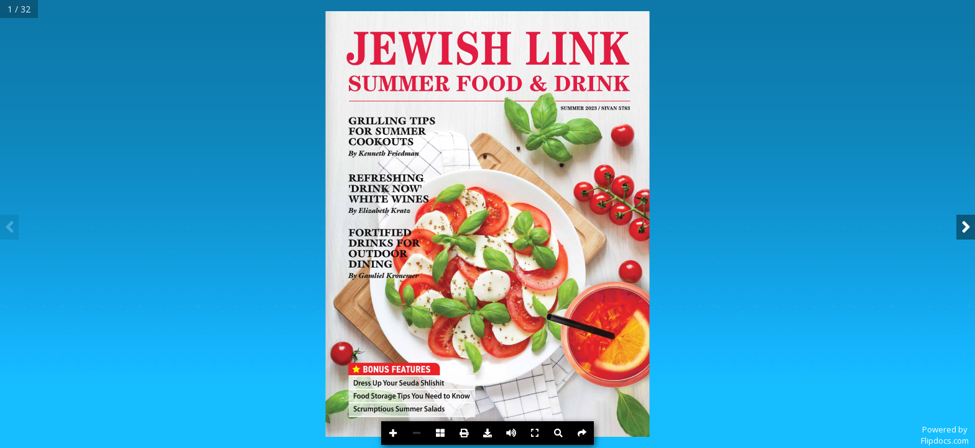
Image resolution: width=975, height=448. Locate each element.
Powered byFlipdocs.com (945, 435)
